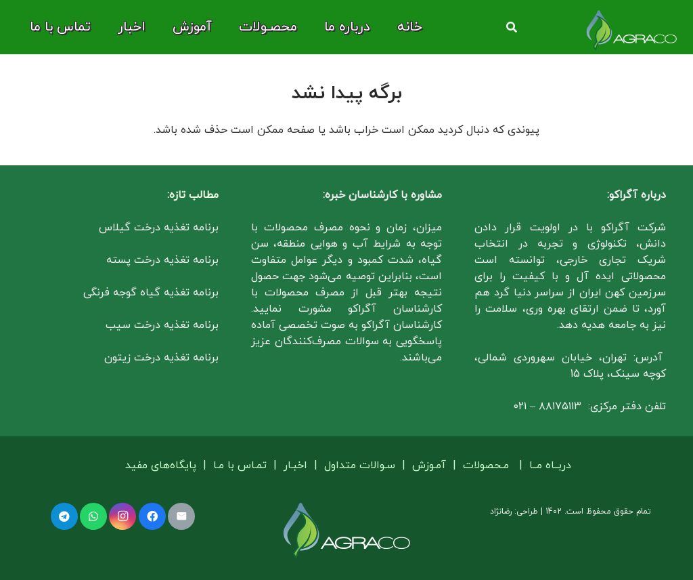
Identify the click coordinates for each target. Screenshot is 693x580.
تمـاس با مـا (240, 465)
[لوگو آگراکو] (631, 30)
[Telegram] (64, 516)
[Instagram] (122, 516)
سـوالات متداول (359, 465)
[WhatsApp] (93, 516)
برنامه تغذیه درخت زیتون (161, 357)
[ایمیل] (181, 516)
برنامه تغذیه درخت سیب (162, 325)
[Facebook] (152, 516)
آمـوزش (429, 465)
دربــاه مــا (550, 465)
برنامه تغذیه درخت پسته (162, 260)
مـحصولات (486, 465)
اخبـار (295, 465)
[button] (511, 27)
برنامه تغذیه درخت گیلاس (159, 227)
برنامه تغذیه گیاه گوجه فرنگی (151, 292)
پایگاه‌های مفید (162, 465)
